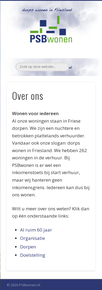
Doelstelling (32, 255)
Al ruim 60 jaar (36, 230)
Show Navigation (82, 48)
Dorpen (28, 247)
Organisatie (32, 238)
